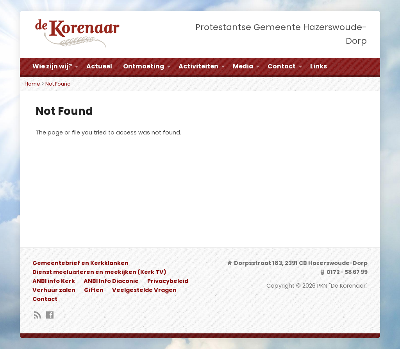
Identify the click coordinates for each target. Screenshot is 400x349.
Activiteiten (198, 66)
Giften (94, 290)
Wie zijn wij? (52, 66)
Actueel (99, 66)
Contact (282, 66)
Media (243, 66)
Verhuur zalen (53, 290)
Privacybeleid (167, 281)
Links (318, 66)
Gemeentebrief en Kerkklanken (80, 263)
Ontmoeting (143, 66)
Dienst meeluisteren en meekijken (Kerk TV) (99, 272)
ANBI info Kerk (53, 281)
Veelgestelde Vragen (144, 290)
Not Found (58, 84)
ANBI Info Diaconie (111, 281)
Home (32, 84)
